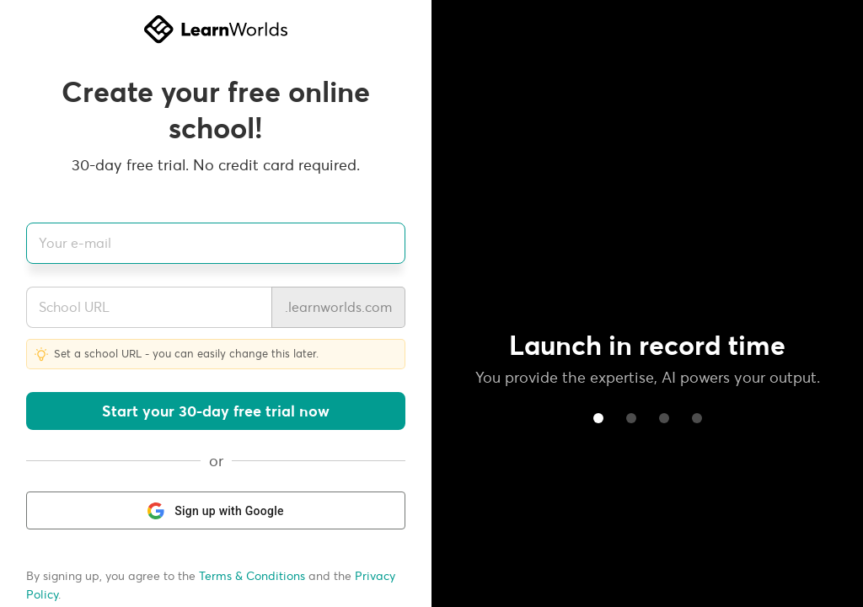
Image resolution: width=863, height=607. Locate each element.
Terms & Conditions (252, 575)
